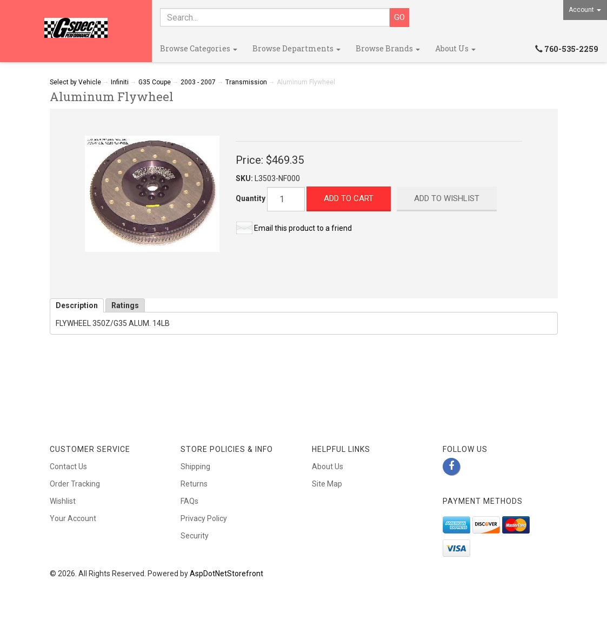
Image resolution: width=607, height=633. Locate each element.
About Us (455, 48)
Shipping (195, 466)
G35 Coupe (154, 82)
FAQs (189, 501)
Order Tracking (75, 483)
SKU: (245, 178)
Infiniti (120, 82)
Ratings (125, 305)
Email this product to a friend (303, 228)
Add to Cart (348, 198)
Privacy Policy (204, 518)
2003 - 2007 (198, 82)
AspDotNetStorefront (226, 573)
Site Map (327, 483)
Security (195, 535)
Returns (194, 483)
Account (585, 10)
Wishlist (63, 501)
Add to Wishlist (446, 198)
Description (77, 305)
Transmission (246, 82)
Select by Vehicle (75, 82)
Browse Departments (296, 48)
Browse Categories (198, 48)
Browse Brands (388, 48)
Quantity (250, 198)
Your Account (73, 518)
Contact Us (68, 466)
